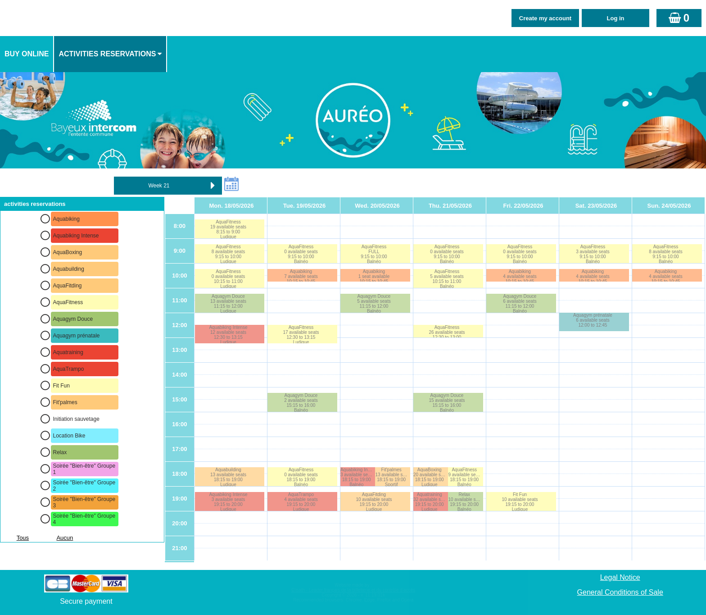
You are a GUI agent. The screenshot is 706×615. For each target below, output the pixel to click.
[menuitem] (27, 54)
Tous (23, 537)
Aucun (64, 537)
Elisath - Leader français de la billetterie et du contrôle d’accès (353, 590)
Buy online (27, 54)
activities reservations (107, 54)
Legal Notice (620, 577)
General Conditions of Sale (620, 592)
